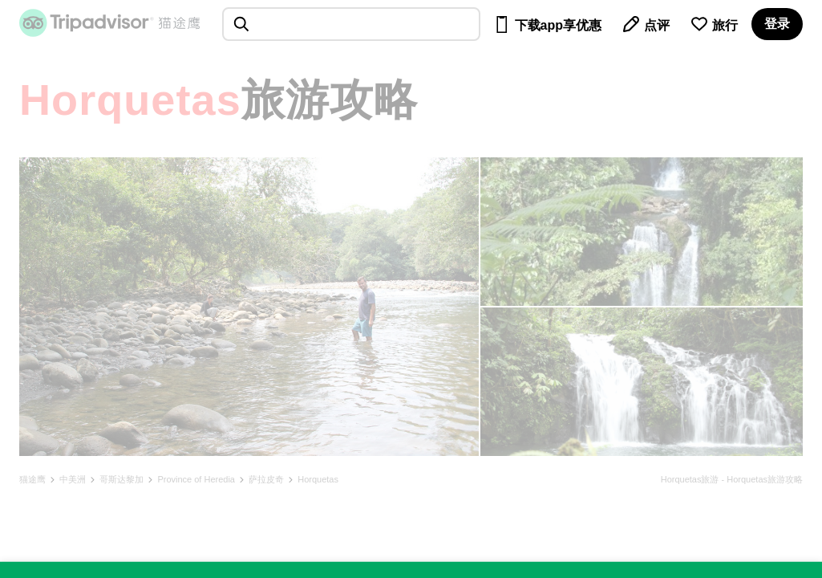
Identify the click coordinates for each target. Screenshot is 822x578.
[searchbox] (351, 24)
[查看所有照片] (249, 306)
